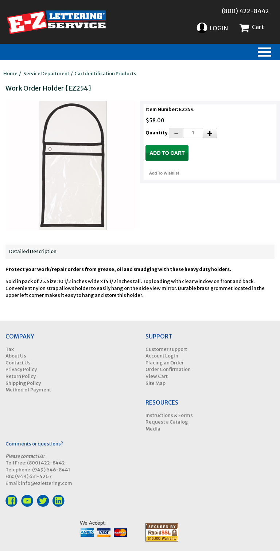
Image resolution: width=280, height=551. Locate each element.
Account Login (161, 356)
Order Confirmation (168, 369)
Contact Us (18, 363)
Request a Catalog (166, 422)
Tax (9, 349)
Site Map (155, 383)
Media (152, 429)
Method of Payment (28, 390)
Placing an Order (164, 363)
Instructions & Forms (169, 415)
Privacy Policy (21, 369)
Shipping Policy (23, 383)
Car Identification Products (105, 73)
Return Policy (20, 376)
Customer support (166, 349)
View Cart (156, 376)
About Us (15, 356)
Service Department (46, 73)
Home (10, 73)
